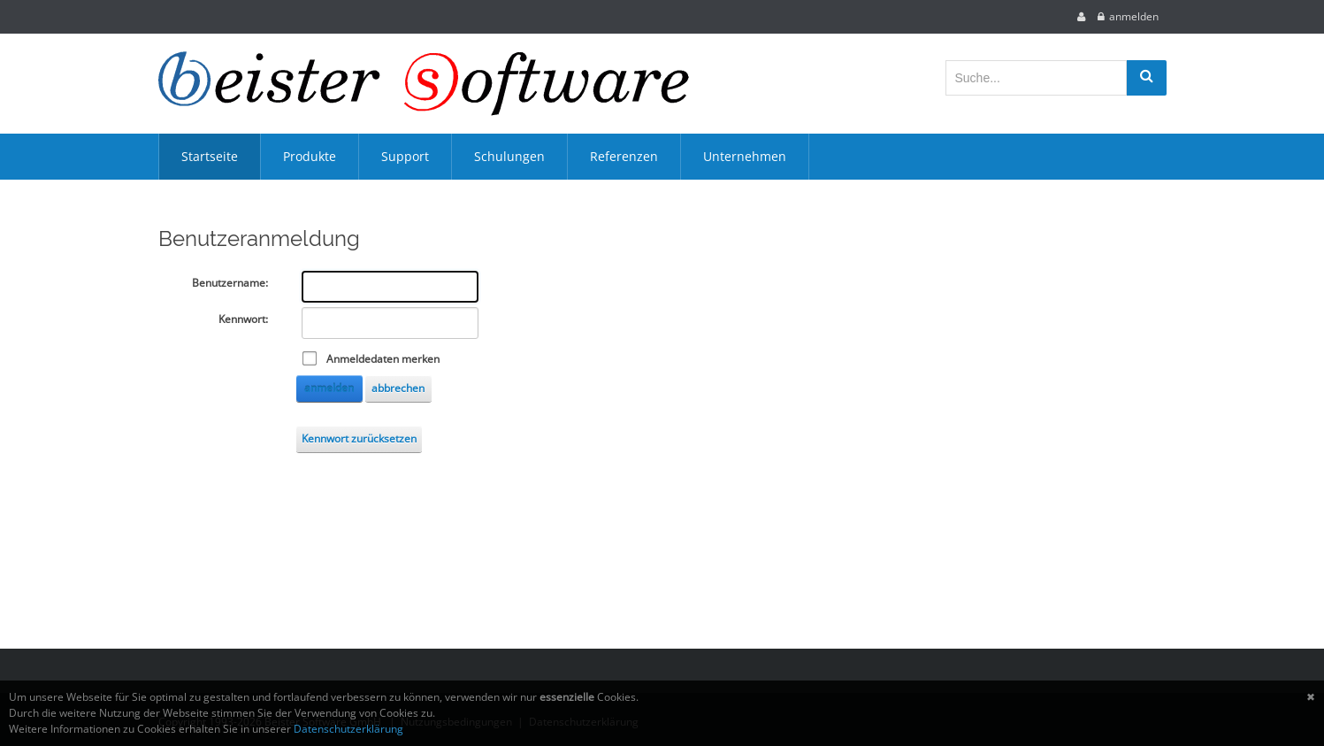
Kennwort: (243, 319)
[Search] (1036, 78)
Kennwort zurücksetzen (359, 438)
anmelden (1134, 16)
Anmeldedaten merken (383, 358)
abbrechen (398, 388)
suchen (1147, 78)
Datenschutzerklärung (348, 728)
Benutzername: (230, 282)
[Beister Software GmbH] (423, 83)
